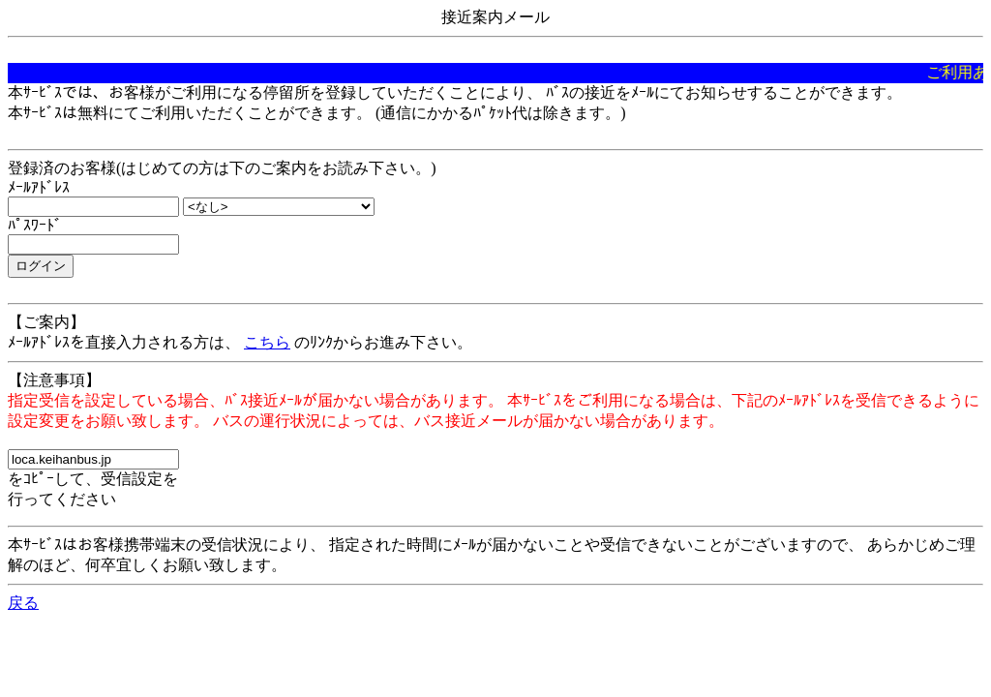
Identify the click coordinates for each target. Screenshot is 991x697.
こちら (267, 342)
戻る (23, 602)
